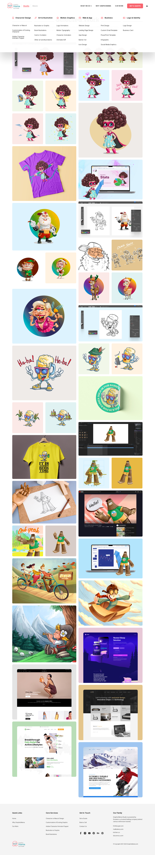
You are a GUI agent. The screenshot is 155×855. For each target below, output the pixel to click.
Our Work (15, 826)
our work (119, 6)
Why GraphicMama (18, 822)
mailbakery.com (118, 829)
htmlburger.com (118, 826)
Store (34, 6)
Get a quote (135, 6)
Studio (26, 6)
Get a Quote (83, 818)
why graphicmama (103, 6)
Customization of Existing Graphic (57, 822)
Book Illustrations (51, 834)
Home (14, 818)
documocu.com (118, 835)
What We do (85, 6)
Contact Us (83, 826)
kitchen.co (116, 832)
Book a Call (83, 822)
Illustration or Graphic (53, 830)
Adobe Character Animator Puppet (57, 826)
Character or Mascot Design (55, 818)
